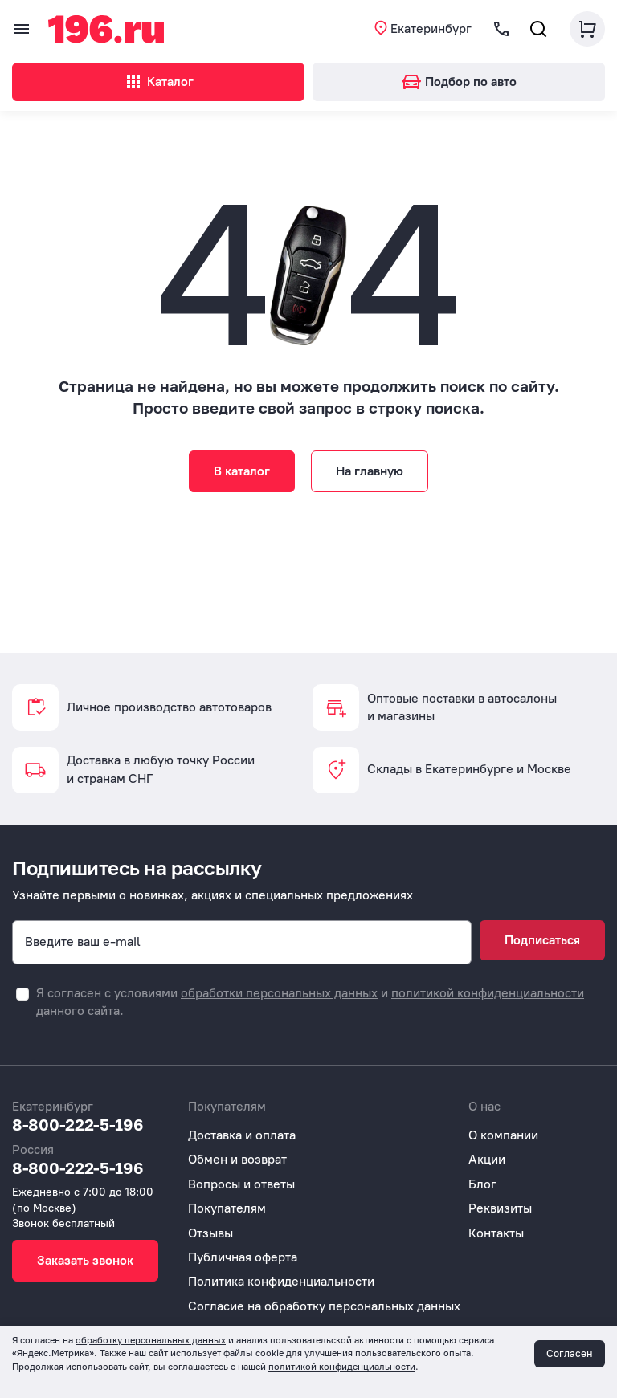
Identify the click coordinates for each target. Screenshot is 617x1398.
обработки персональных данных (279, 993)
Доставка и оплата (242, 1135)
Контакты (496, 1233)
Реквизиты (500, 1208)
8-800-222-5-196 (78, 1124)
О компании (503, 1135)
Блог (482, 1184)
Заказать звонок (85, 1260)
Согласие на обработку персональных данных (324, 1306)
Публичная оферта (242, 1257)
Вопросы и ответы (241, 1184)
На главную (369, 471)
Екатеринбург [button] (431, 28)
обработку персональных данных (151, 1340)
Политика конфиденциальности (281, 1281)
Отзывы (210, 1233)
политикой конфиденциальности (487, 993)
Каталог (159, 82)
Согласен (569, 1353)
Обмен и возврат (237, 1159)
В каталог (242, 471)
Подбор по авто (459, 81)
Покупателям (227, 1208)
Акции (486, 1159)
